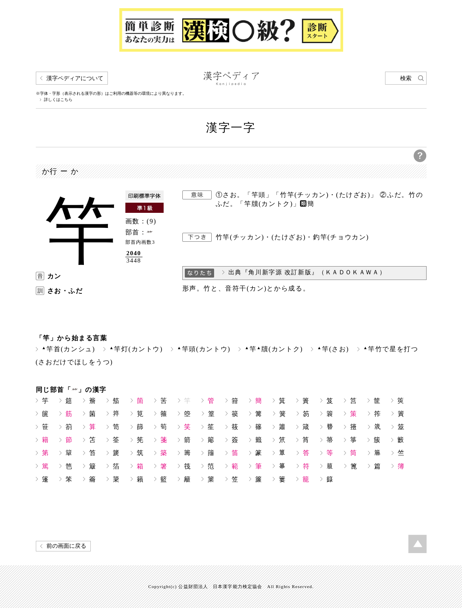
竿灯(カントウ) (136, 349)
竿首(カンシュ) (68, 349)
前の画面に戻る (66, 546)
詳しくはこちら (58, 100)
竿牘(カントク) (274, 349)
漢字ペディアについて (74, 78)
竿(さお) (333, 349)
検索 (406, 78)
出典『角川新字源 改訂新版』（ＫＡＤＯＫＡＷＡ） (307, 272)
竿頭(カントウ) (203, 349)
